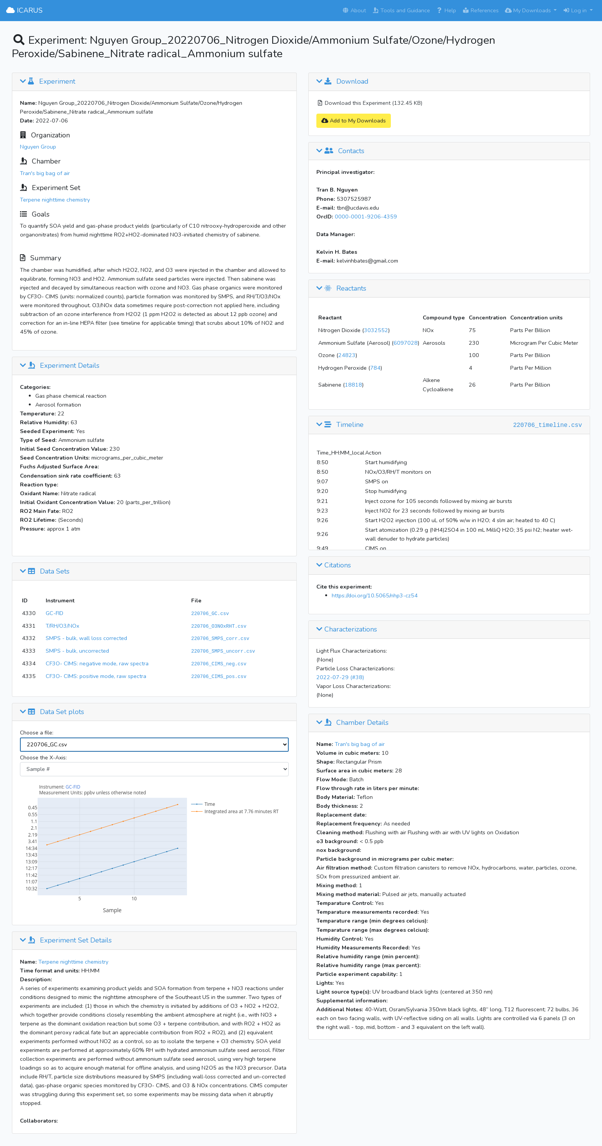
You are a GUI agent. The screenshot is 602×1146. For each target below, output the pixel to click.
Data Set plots (52, 712)
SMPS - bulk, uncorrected (77, 651)
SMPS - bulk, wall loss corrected (86, 638)
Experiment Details (59, 366)
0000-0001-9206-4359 (366, 216)
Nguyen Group (38, 146)
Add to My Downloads (353, 120)
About (354, 10)
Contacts (340, 151)
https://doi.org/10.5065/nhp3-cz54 (375, 595)
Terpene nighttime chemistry (55, 199)
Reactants (341, 288)
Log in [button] (575, 10)
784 (375, 368)
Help (446, 10)
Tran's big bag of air (45, 173)
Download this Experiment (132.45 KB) (369, 103)
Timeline (340, 425)
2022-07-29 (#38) (340, 677)
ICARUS (24, 10)
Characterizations (346, 629)
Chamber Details (352, 723)
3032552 (376, 330)
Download (342, 82)
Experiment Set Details (66, 940)
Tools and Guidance (401, 10)
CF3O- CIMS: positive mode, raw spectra (96, 676)
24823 (347, 355)
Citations (333, 565)
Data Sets (44, 571)
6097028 (406, 343)
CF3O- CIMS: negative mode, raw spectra (97, 663)
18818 (353, 385)
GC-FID (54, 613)
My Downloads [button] (528, 10)
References (480, 10)
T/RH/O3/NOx (62, 626)
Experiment (47, 82)
